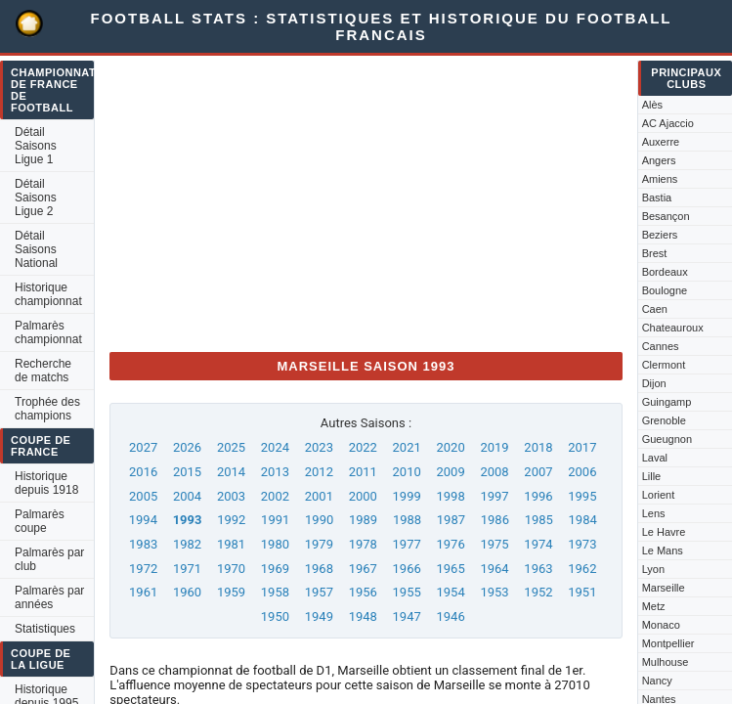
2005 (143, 496)
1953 (494, 592)
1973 (582, 544)
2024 (275, 447)
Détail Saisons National (36, 249)
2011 (363, 471)
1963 (538, 568)
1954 (450, 592)
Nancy (657, 680)
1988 (407, 519)
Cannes (660, 346)
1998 (450, 496)
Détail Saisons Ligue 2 (36, 197)
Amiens (660, 179)
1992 (231, 519)
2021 (407, 447)
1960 (187, 592)
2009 (450, 471)
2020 (450, 447)
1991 (275, 519)
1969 (275, 568)
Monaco (661, 625)
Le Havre (664, 532)
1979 (319, 544)
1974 (538, 544)
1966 (407, 568)
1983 (143, 544)
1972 (143, 568)
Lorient (658, 495)
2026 (187, 447)
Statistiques (45, 629)
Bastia (657, 197)
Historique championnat (48, 294)
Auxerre (661, 142)
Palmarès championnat (48, 332)
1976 (450, 544)
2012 (319, 471)
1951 (582, 592)
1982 (187, 544)
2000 (363, 496)
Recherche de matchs (43, 370)
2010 (407, 471)
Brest (654, 253)
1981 (231, 544)
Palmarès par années (49, 597)
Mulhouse (665, 662)
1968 (319, 568)
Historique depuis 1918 (46, 483)
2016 (143, 471)
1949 (319, 616)
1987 (451, 519)
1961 (143, 592)
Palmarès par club (49, 559)
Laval (654, 457)
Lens (654, 513)
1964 (494, 568)
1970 (231, 568)
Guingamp (667, 402)
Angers (659, 160)
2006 (582, 471)
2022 (363, 447)
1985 (539, 519)
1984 (583, 519)
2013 (275, 471)
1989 (363, 519)
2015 (187, 471)
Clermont (664, 365)
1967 (363, 568)
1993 (187, 519)
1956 (363, 592)
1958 (275, 592)
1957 (319, 592)
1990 (319, 519)
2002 (275, 496)
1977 (407, 544)
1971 (187, 568)
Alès (652, 104)
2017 (582, 447)
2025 (231, 447)
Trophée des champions (47, 408)
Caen (654, 309)
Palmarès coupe (40, 521)
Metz (654, 606)
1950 (275, 616)
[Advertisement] (365, 199)
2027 (143, 447)
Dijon (654, 383)
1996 (538, 496)
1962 (582, 568)
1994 (143, 519)
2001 (319, 496)
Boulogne (665, 290)
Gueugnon (667, 439)
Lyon (653, 569)
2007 (538, 471)
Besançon (666, 216)
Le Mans (662, 550)
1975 (494, 544)
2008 (494, 471)
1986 (495, 519)
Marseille (663, 588)
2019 (494, 447)
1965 (450, 568)
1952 (538, 592)
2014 (231, 471)
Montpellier (668, 643)
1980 (275, 544)
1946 (450, 616)
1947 (407, 616)
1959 (231, 592)
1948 (363, 616)
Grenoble (664, 420)
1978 (363, 544)
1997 (494, 496)
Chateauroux (673, 327)
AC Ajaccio (668, 123)
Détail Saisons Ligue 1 (36, 145)
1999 (407, 496)
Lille (652, 476)
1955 (407, 592)
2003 (231, 496)
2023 (319, 447)
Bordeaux (665, 272)
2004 (187, 496)
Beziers (660, 235)
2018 (538, 447)
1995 (582, 496)
